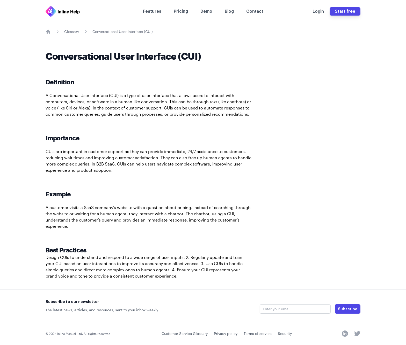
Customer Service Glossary (185, 333)
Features (152, 11)
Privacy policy (225, 333)
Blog (229, 11)
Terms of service (258, 333)
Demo (206, 11)
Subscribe (347, 309)
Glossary (71, 31)
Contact (254, 11)
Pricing (181, 11)
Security (285, 333)
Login (318, 11)
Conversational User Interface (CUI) (122, 31)
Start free (345, 11)
